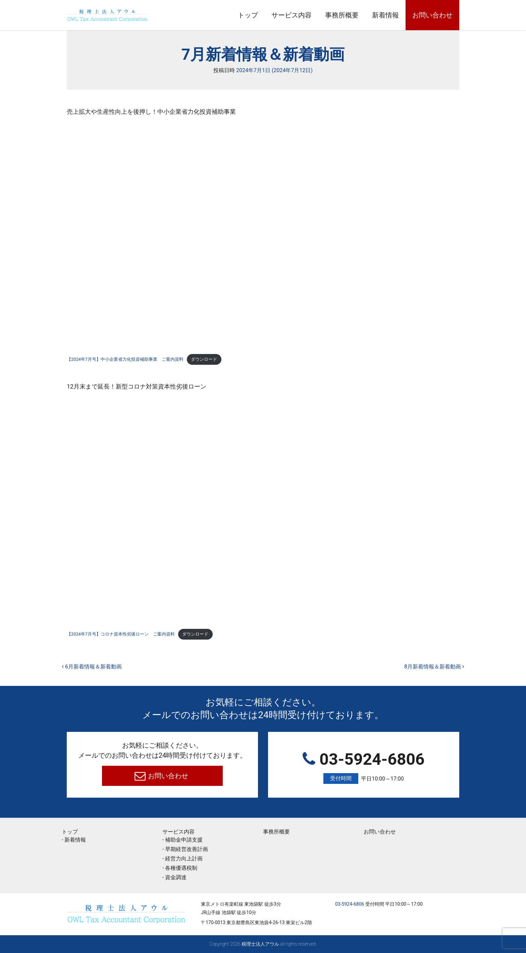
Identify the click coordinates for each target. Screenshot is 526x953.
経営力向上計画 (184, 858)
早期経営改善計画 (186, 849)
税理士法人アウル (260, 944)
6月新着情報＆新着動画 (92, 666)
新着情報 (385, 15)
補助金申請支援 (184, 840)
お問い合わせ (432, 15)
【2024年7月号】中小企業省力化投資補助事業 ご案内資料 (125, 359)
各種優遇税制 (181, 868)
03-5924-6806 (364, 767)
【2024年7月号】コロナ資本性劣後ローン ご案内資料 (121, 634)
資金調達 (176, 877)
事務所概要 (342, 15)
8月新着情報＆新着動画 (434, 666)
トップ (248, 15)
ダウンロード (204, 359)
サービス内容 (291, 15)
